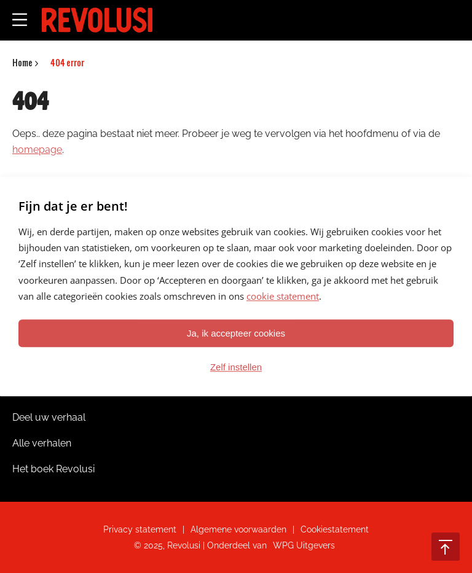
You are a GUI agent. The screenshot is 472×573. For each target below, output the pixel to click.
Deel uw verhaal (48, 417)
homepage (37, 149)
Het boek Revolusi (53, 469)
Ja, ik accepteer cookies (236, 333)
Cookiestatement (335, 529)
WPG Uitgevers (304, 545)
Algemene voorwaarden (238, 529)
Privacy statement (139, 529)
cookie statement (282, 296)
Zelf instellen (236, 367)
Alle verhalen (41, 443)
